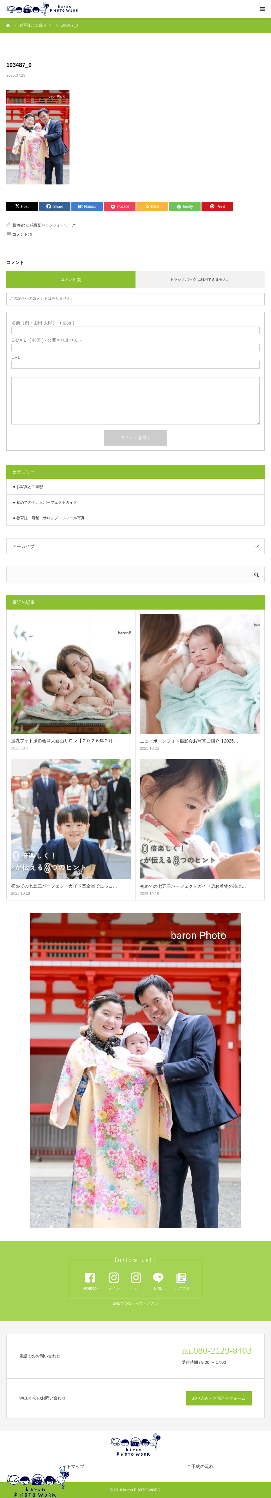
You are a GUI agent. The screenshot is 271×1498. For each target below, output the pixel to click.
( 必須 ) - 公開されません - (46, 340)
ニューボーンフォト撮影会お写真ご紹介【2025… (189, 740)
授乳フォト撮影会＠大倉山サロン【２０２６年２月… (64, 740)
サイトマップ (71, 1466)
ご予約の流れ (200, 1466)
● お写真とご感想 (28, 486)
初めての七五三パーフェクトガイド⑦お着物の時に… (193, 886)
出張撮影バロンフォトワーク (50, 225)
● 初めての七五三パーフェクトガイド (45, 502)
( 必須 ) (42, 323)
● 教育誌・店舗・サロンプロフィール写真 (49, 518)
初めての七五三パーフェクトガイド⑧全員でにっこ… (64, 885)
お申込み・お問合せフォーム (218, 1398)
